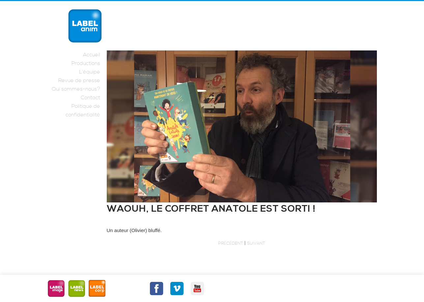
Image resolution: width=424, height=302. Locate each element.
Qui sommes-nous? (76, 89)
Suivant (256, 243)
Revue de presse (79, 80)
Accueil (91, 54)
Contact (90, 97)
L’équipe (89, 72)
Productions (85, 63)
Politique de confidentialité (83, 110)
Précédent (230, 243)
